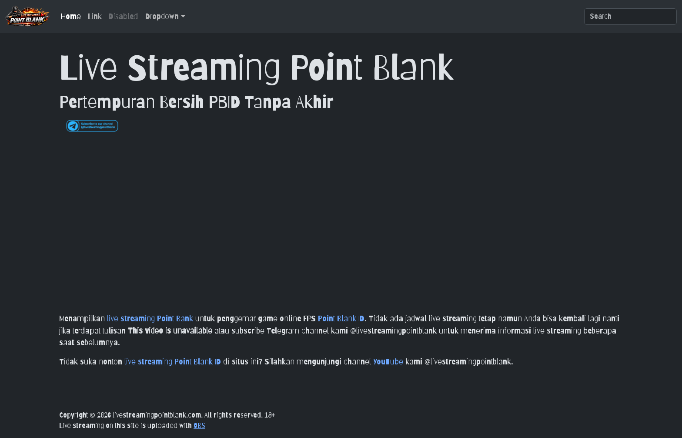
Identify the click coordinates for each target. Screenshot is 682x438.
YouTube (388, 361)
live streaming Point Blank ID (172, 361)
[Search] (630, 16)
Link (95, 16)
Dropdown (162, 16)
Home (70, 16)
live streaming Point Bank (150, 318)
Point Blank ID (341, 318)
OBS (199, 425)
